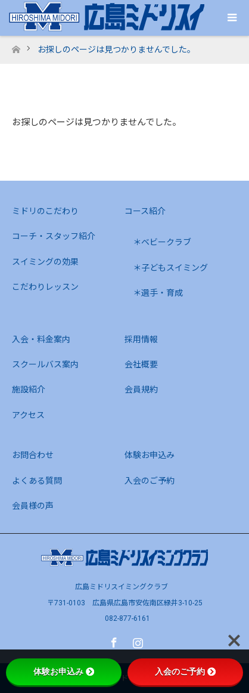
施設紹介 (28, 389)
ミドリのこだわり (45, 211)
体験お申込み (150, 455)
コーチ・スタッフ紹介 (53, 236)
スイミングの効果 (45, 262)
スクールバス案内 (45, 364)
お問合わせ (33, 455)
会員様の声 (33, 506)
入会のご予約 (150, 480)
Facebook (113, 640)
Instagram (136, 640)
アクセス (28, 415)
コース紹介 (145, 211)
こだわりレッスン (45, 287)
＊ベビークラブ (162, 242)
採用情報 (141, 339)
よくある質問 (37, 480)
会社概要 (141, 364)
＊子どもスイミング (170, 268)
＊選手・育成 (158, 293)
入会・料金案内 (41, 339)
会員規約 (141, 389)
